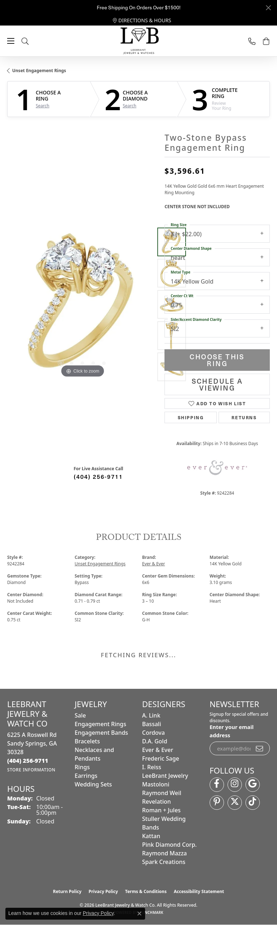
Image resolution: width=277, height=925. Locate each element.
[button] (32, 41)
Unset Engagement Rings (39, 70)
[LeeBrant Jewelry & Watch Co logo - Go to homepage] (138, 41)
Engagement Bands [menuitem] (101, 733)
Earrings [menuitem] (86, 776)
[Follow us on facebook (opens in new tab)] (217, 784)
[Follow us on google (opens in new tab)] (252, 784)
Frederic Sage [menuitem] (160, 758)
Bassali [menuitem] (151, 724)
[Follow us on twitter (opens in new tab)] (235, 802)
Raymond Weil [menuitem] (161, 793)
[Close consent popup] (139, 913)
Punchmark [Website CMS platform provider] (151, 912)
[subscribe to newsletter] (259, 748)
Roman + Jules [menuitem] (161, 810)
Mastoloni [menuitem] (155, 784)
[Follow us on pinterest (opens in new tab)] (217, 802)
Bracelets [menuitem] (87, 741)
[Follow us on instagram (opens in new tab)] (235, 784)
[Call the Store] (27, 761)
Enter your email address (232, 730)
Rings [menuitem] (82, 767)
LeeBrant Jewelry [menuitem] (165, 776)
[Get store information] (31, 770)
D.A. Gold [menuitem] (154, 741)
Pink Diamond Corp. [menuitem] (169, 845)
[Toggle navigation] (11, 41)
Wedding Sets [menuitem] (93, 784)
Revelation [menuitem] (156, 801)
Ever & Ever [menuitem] (157, 750)
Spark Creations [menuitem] (164, 862)
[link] (142, 20)
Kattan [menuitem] (151, 836)
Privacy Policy (103, 891)
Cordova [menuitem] (153, 733)
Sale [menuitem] (80, 715)
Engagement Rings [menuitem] (100, 724)
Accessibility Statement (199, 891)
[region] (82, 304)
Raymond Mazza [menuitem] (164, 853)
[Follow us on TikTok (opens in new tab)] (252, 802)
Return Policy (67, 891)
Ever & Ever (153, 564)
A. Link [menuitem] (151, 715)
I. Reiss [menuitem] (151, 767)
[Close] (268, 7)
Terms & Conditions (146, 891)
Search (42, 105)
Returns (244, 417)
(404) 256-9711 (98, 476)
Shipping (191, 417)
